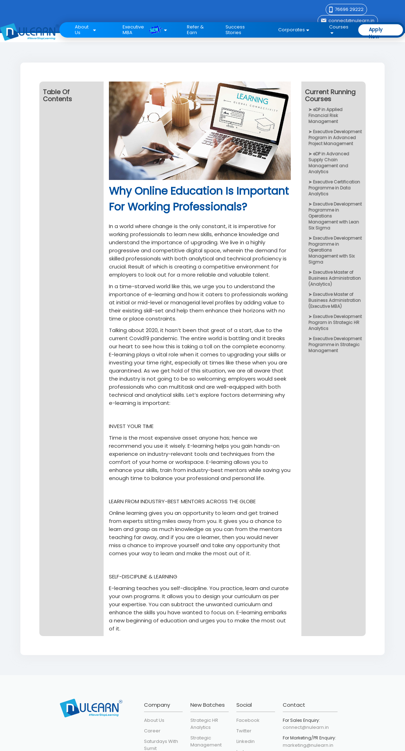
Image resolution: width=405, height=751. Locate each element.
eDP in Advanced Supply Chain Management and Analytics (328, 163)
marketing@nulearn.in (308, 745)
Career (152, 730)
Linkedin (245, 741)
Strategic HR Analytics (204, 724)
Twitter (244, 730)
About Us (154, 720)
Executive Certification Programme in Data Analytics (334, 188)
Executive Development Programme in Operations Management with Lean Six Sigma (335, 216)
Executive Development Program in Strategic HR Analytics (335, 322)
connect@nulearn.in (306, 727)
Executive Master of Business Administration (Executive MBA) (334, 300)
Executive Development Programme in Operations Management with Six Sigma (335, 250)
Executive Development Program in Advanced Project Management (335, 138)
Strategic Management (206, 741)
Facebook (248, 720)
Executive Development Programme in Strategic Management (335, 345)
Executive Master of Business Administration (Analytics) (334, 278)
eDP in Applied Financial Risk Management (325, 115)
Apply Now (376, 30)
